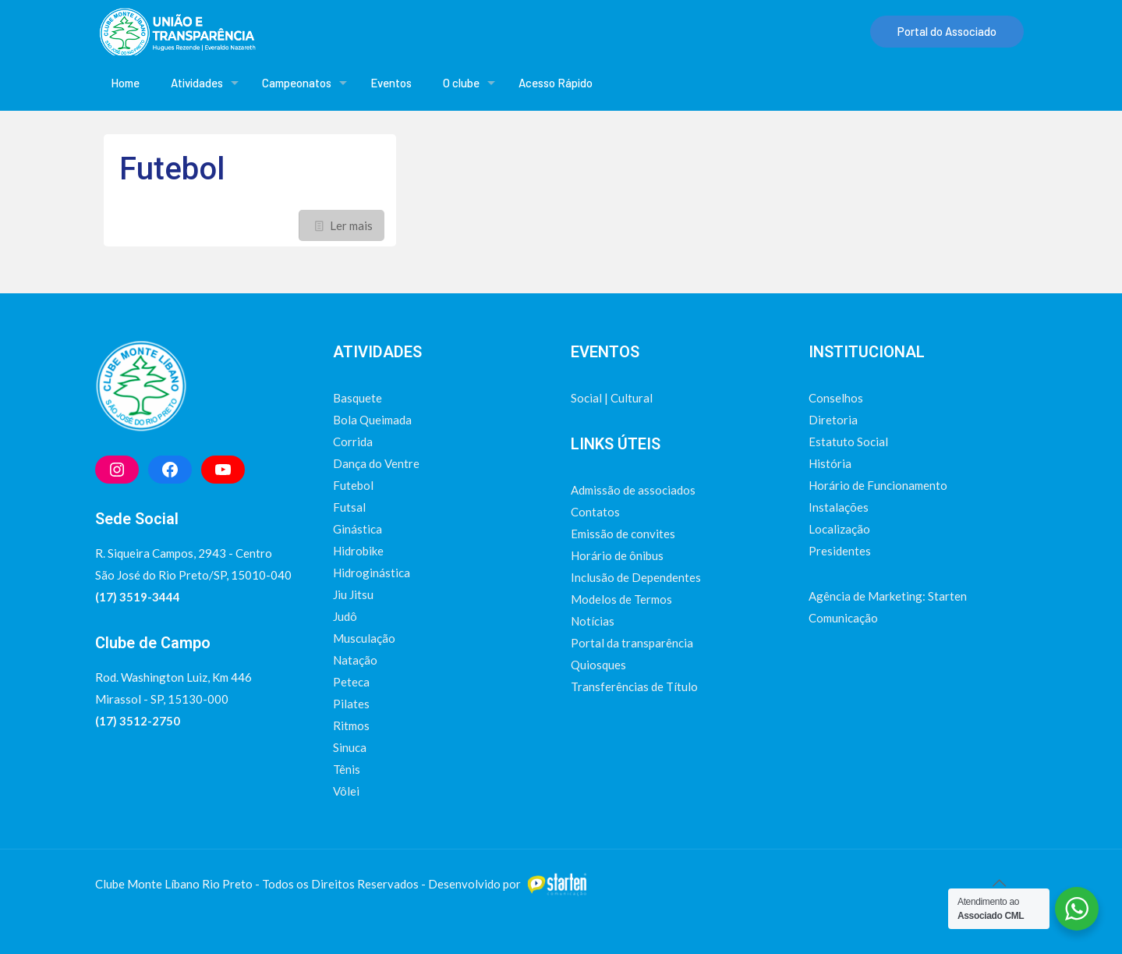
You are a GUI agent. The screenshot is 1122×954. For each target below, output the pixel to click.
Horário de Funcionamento (878, 485)
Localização (839, 529)
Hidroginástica (371, 573)
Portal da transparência (632, 643)
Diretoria (833, 420)
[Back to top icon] (1000, 882)
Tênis (346, 769)
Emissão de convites (623, 534)
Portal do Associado (946, 31)
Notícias (592, 621)
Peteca (351, 682)
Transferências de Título (634, 686)
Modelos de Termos (621, 599)
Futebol (172, 169)
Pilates (351, 704)
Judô (345, 616)
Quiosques (598, 665)
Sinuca (349, 747)
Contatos (595, 512)
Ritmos (351, 725)
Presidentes (840, 551)
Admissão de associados (633, 490)
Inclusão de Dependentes (636, 577)
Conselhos (836, 398)
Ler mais (351, 225)
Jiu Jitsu (353, 594)
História (830, 463)
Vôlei (346, 791)
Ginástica (357, 529)
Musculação (364, 638)
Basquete (357, 398)
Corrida (353, 441)
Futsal (349, 507)
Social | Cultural (612, 398)
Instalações (839, 507)
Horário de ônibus (617, 555)
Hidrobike (358, 551)
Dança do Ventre (376, 463)
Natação (355, 660)
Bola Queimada (372, 420)
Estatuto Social (848, 441)
